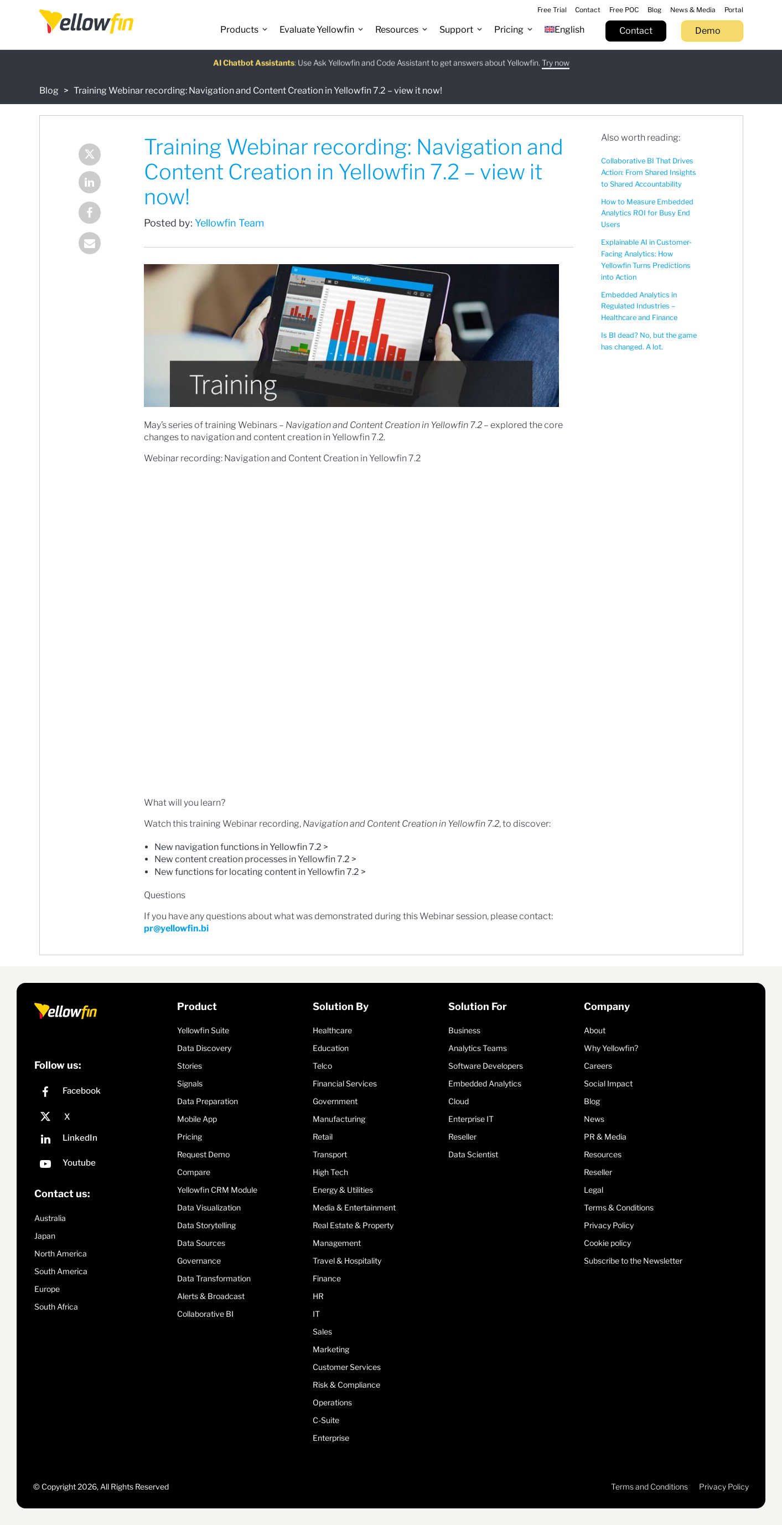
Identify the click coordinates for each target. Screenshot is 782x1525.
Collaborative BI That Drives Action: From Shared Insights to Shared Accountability (648, 172)
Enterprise (331, 1437)
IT (316, 1313)
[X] (103, 1117)
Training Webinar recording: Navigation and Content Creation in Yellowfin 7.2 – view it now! (258, 90)
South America (60, 1271)
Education (331, 1048)
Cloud (458, 1101)
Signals (190, 1083)
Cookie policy (607, 1243)
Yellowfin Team (229, 223)
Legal (593, 1189)
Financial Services (345, 1083)
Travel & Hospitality (347, 1260)
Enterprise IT (471, 1119)
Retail (323, 1136)
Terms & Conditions (619, 1207)
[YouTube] (103, 1165)
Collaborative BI (205, 1313)
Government (335, 1101)
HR (318, 1296)
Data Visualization (209, 1207)
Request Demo (203, 1154)
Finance (327, 1278)
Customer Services (347, 1367)
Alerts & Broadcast (211, 1296)
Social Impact (608, 1083)
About (594, 1030)
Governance (199, 1260)
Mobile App (197, 1119)
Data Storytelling (206, 1225)
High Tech (330, 1172)
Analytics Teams (477, 1048)
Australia (50, 1218)
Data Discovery (204, 1048)
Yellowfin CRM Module (217, 1189)
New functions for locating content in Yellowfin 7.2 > (260, 872)
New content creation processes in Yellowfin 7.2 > (255, 859)
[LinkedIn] (103, 1140)
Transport (330, 1154)
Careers (598, 1065)
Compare (193, 1172)
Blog (49, 90)
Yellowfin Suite (203, 1030)
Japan (44, 1235)
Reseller (462, 1136)
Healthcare (332, 1030)
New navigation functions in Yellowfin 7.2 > (241, 847)
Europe (47, 1289)
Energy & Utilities (343, 1189)
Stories (189, 1065)
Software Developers (485, 1065)
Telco (322, 1065)
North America (60, 1253)
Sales (322, 1331)
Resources (603, 1154)
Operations (332, 1402)
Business (464, 1030)
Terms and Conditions (649, 1486)
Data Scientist (473, 1154)
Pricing (189, 1136)
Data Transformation (214, 1278)
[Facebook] (103, 1093)
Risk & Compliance (346, 1384)
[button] (244, 30)
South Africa (56, 1306)
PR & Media (605, 1136)
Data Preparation (207, 1101)
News (594, 1119)
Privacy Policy (609, 1225)
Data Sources (201, 1243)
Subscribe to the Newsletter (633, 1260)
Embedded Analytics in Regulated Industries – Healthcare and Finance (639, 306)
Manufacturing (339, 1119)
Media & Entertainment (354, 1207)
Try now (555, 58)
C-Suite (326, 1420)
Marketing (331, 1349)
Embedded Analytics (484, 1083)
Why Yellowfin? (611, 1048)
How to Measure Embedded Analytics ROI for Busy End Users (647, 213)
